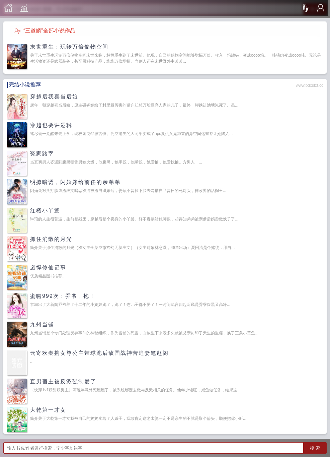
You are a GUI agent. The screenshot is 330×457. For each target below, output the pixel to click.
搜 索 (315, 448)
